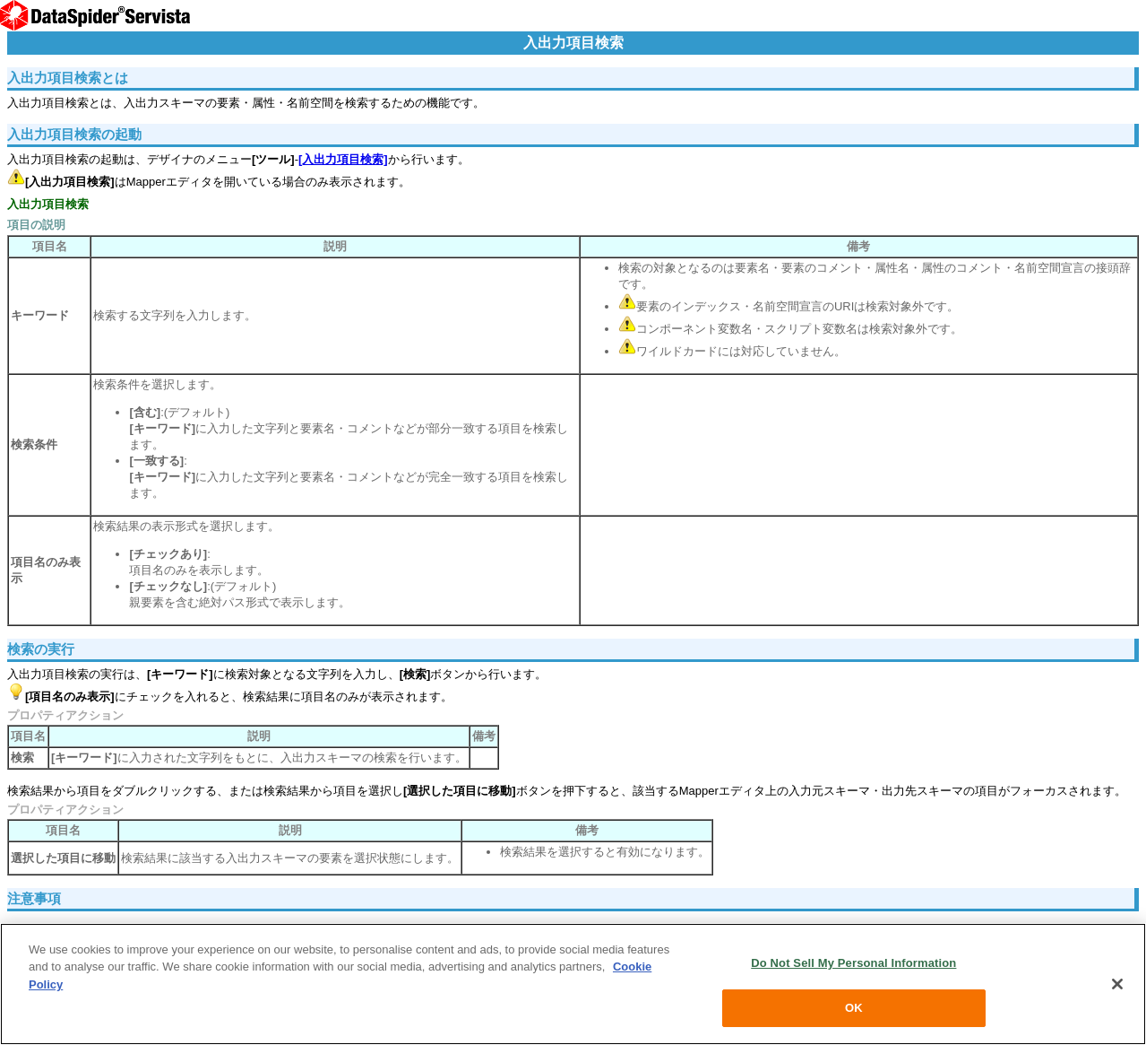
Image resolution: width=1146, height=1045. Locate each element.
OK (854, 1008)
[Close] (1117, 984)
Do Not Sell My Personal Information (853, 963)
